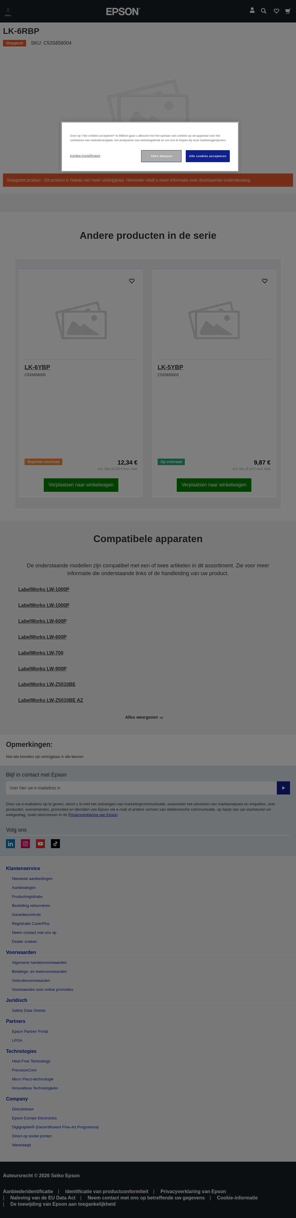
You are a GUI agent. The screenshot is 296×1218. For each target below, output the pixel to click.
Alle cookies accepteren (207, 156)
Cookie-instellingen (85, 155)
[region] (150, 147)
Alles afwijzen (161, 156)
